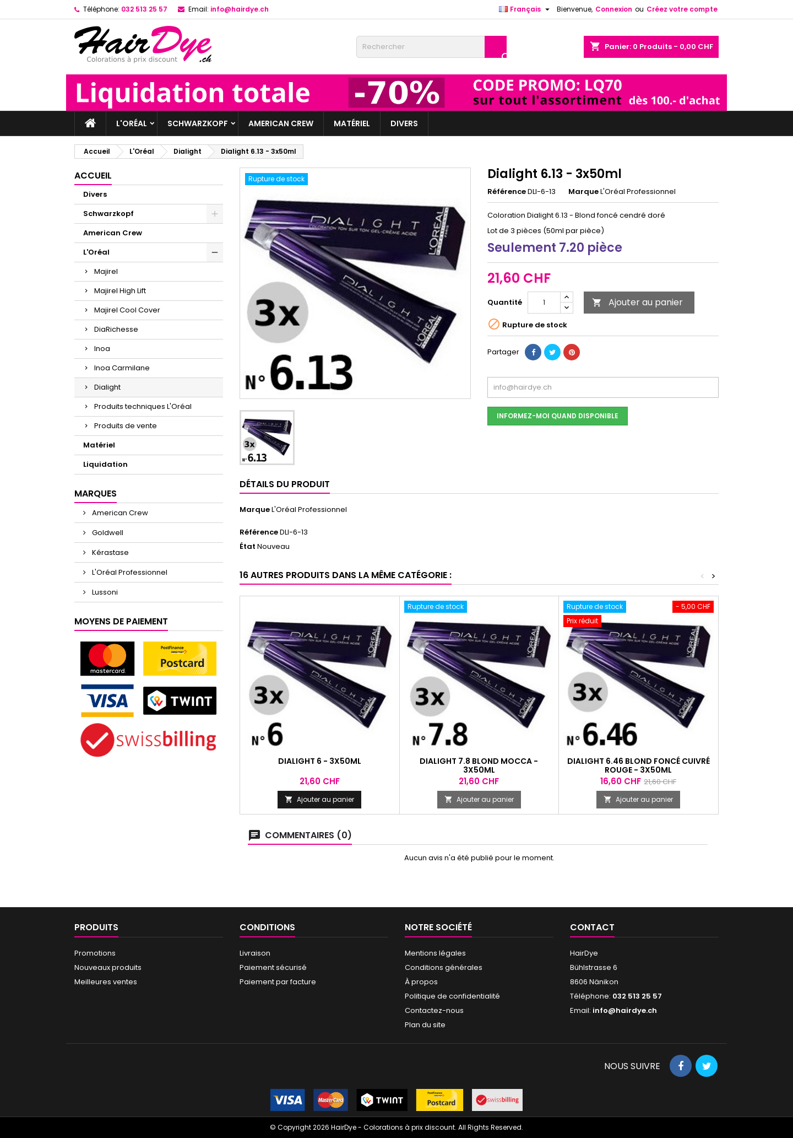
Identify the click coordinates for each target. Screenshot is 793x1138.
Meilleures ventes (105, 982)
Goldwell (106, 532)
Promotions (95, 953)
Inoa (102, 348)
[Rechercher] (431, 47)
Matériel (352, 123)
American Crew (280, 123)
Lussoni (104, 592)
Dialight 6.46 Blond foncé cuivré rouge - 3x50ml (638, 765)
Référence (506, 192)
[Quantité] (544, 303)
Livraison (255, 953)
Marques (95, 493)
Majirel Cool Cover (127, 310)
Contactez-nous (434, 1010)
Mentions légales (435, 953)
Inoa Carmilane (122, 368)
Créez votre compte (682, 9)
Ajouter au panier (637, 302)
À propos (421, 982)
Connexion (613, 9)
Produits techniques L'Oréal (143, 406)
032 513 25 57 (144, 9)
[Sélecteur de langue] (525, 9)
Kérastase (109, 552)
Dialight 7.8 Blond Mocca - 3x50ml (479, 765)
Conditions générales (443, 967)
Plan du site (425, 1025)
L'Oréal (131, 123)
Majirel (106, 271)
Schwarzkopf (197, 123)
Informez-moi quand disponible (557, 415)
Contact (592, 927)
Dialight (107, 387)
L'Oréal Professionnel (128, 572)
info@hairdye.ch (239, 9)
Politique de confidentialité (452, 996)
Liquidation (105, 464)
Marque (583, 192)
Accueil (93, 175)
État (248, 547)
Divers (404, 123)
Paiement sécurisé (273, 967)
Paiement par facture (278, 982)
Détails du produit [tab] (285, 484)
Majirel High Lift (120, 290)
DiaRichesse (116, 329)
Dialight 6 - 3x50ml (319, 761)
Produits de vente (125, 425)
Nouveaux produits (108, 967)
